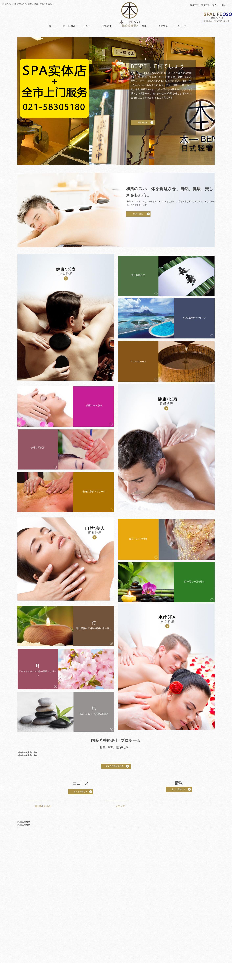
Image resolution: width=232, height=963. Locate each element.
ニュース (181, 26)
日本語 (223, 5)
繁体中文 (205, 5)
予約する (163, 26)
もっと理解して (81, 791)
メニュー (87, 26)
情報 (144, 26)
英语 (214, 5)
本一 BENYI (69, 26)
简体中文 (194, 5)
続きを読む (143, 122)
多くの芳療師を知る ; (116, 766)
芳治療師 (106, 26)
